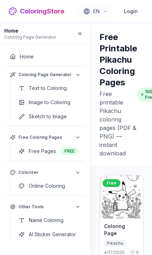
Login (131, 11)
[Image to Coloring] (50, 102)
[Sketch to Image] (50, 116)
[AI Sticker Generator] (50, 234)
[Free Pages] (50, 151)
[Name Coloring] (50, 220)
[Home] (45, 56)
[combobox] (96, 11)
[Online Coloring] (50, 186)
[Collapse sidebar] (80, 33)
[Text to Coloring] (50, 88)
